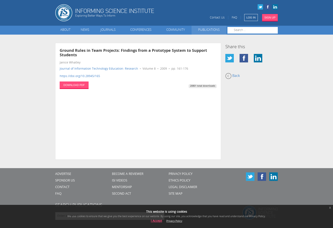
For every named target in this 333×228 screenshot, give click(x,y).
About (65, 30)
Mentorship (122, 187)
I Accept (156, 221)
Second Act (121, 194)
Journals (108, 30)
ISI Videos (119, 180)
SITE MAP (175, 194)
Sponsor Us (65, 180)
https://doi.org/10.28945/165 (80, 76)
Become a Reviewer (127, 174)
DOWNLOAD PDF (74, 85)
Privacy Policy (180, 174)
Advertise (63, 174)
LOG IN (250, 17)
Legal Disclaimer (183, 187)
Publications (209, 30)
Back (232, 76)
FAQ (234, 17)
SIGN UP (270, 17)
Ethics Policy (179, 180)
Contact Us (217, 17)
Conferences (141, 30)
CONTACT (62, 187)
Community (175, 30)
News (85, 30)
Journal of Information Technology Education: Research (99, 68)
